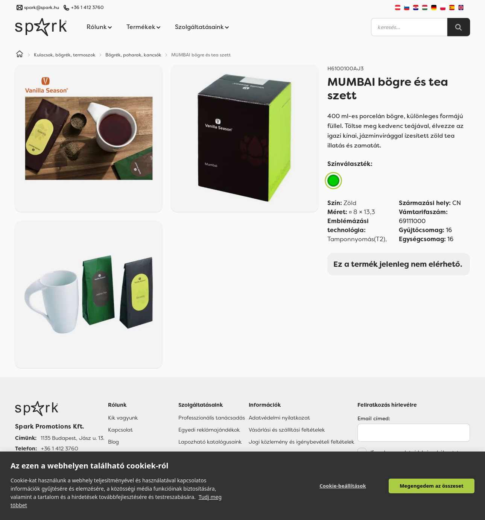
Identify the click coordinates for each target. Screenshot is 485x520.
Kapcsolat (120, 429)
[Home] (19, 55)
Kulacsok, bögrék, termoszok (65, 55)
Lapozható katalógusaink (210, 441)
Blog (113, 441)
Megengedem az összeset (432, 485)
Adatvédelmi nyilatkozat (279, 417)
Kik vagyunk (123, 417)
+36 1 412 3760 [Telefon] (59, 448)
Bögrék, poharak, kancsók (133, 55)
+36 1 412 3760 (87, 8)
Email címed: (373, 418)
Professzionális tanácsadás (211, 417)
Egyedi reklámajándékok (209, 429)
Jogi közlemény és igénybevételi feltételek (301, 441)
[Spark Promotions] (41, 27)
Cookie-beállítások (342, 485)
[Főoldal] (59, 408)
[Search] (458, 27)
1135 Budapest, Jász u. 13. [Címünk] (72, 438)
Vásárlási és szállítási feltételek (287, 429)
